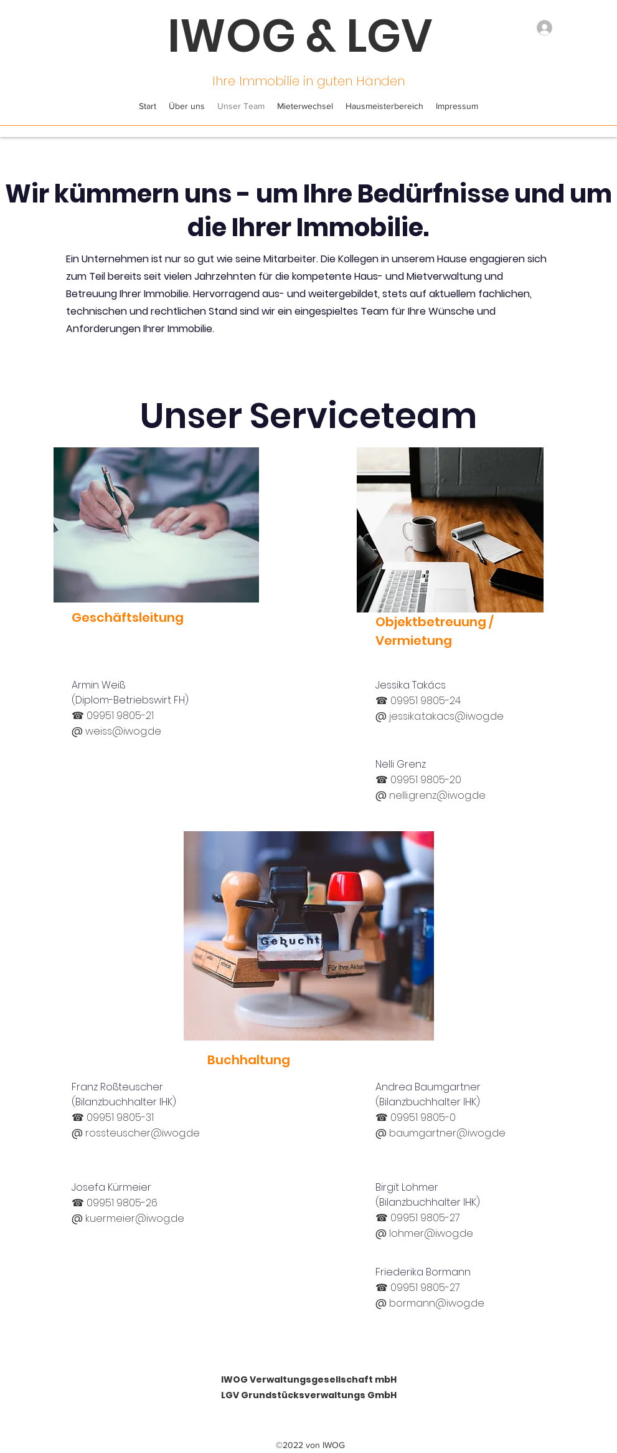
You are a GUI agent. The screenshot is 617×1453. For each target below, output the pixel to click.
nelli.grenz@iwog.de (437, 795)
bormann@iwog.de (436, 1303)
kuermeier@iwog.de (134, 1218)
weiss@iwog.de (123, 731)
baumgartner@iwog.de (447, 1133)
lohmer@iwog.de (431, 1233)
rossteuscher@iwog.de (142, 1133)
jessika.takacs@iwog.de (446, 716)
